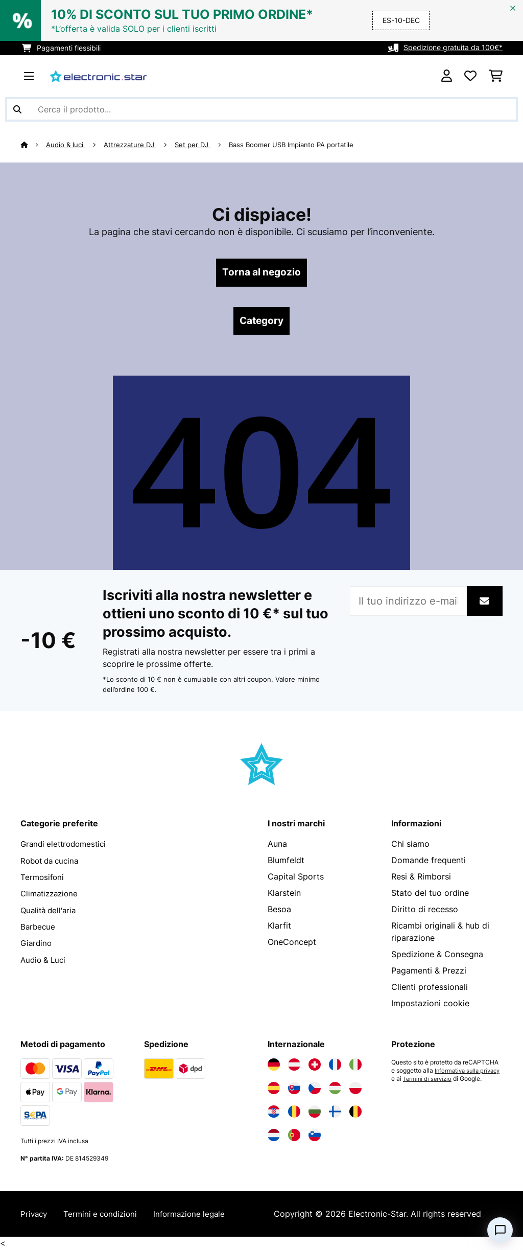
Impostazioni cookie (430, 1005)
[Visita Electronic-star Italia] (355, 1066)
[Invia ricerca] (17, 109)
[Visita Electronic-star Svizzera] (314, 1066)
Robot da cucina (52, 862)
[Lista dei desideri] (470, 76)
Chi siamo (410, 845)
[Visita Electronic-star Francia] (335, 1066)
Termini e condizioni (104, 1215)
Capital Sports (296, 878)
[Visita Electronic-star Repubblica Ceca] (314, 1089)
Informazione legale (197, 1215)
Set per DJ (193, 145)
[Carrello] (496, 76)
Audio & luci (66, 145)
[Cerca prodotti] (261, 109)
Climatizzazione (51, 894)
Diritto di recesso (424, 911)
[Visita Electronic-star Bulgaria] (314, 1113)
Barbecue (38, 927)
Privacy (34, 1215)
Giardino (37, 943)
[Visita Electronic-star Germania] (274, 1066)
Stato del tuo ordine (430, 894)
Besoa (279, 911)
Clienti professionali (429, 988)
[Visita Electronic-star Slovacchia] (294, 1089)
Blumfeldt (286, 862)
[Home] (33, 145)
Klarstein (284, 894)
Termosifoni (43, 878)
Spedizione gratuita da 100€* (453, 47)
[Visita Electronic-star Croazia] (274, 1113)
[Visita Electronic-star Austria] (294, 1066)
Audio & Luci (44, 960)
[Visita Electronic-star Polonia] (355, 1089)
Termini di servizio (417, 1088)
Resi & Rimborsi (421, 878)
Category (261, 322)
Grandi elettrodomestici (66, 845)
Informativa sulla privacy (426, 1080)
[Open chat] (500, 1230)
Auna (277, 845)
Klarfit (279, 927)
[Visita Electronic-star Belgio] (355, 1113)
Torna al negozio (261, 273)
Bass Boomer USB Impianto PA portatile (291, 145)
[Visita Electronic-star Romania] (294, 1113)
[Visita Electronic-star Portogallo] (294, 1136)
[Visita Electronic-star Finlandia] (335, 1113)
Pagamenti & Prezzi (428, 972)
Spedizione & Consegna (437, 956)
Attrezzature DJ (130, 145)
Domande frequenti (428, 862)
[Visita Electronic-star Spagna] (274, 1089)
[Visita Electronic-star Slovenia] (314, 1136)
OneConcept (292, 943)
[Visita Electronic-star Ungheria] (335, 1089)
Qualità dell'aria (50, 911)
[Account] (446, 76)
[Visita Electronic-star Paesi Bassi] (274, 1136)
